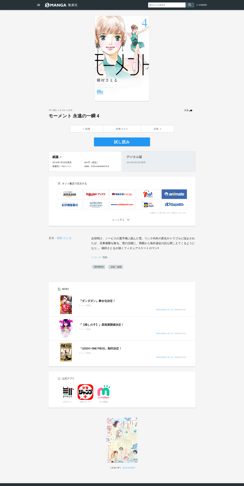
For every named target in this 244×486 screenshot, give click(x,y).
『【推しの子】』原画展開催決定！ (101, 324)
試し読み (122, 142)
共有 (186, 110)
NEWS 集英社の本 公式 (164, 310)
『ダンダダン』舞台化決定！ (97, 300)
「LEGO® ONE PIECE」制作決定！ (100, 348)
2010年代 (98, 267)
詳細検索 (203, 5)
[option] (122, 58)
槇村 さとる (64, 238)
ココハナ (96, 257)
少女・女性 (116, 267)
